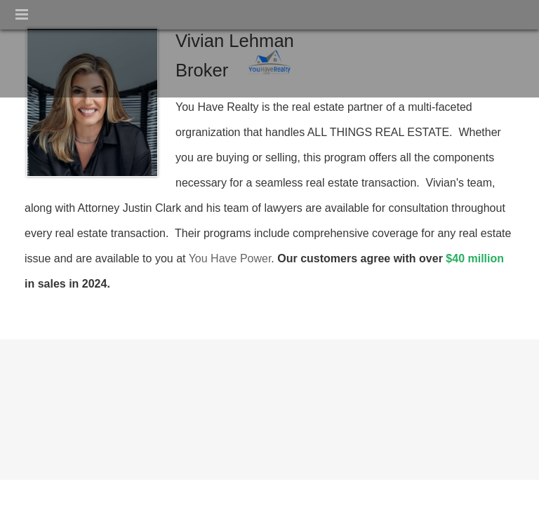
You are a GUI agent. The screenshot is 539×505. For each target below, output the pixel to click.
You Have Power (230, 258)
